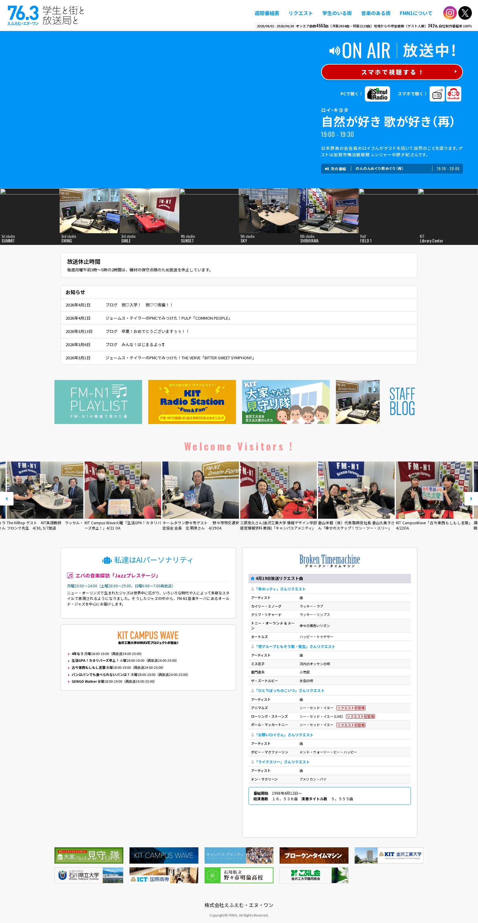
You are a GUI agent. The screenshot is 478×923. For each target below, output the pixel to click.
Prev (7, 498)
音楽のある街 (376, 13)
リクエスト (301, 13)
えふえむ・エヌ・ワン (46, 15)
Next (471, 498)
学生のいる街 (337, 13)
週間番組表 (267, 13)
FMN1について (416, 13)
